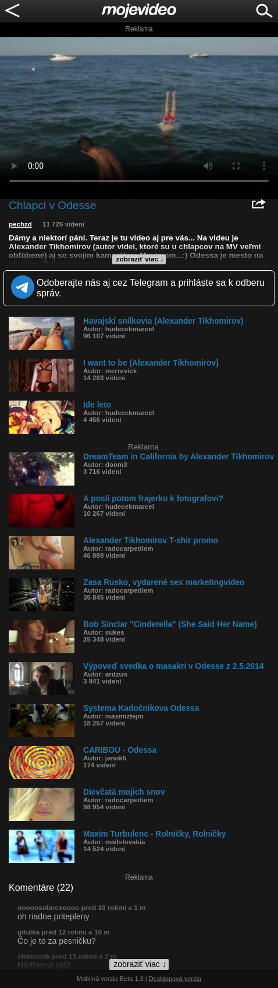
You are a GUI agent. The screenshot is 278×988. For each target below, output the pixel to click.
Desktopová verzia (175, 978)
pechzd (20, 224)
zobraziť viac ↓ (140, 259)
